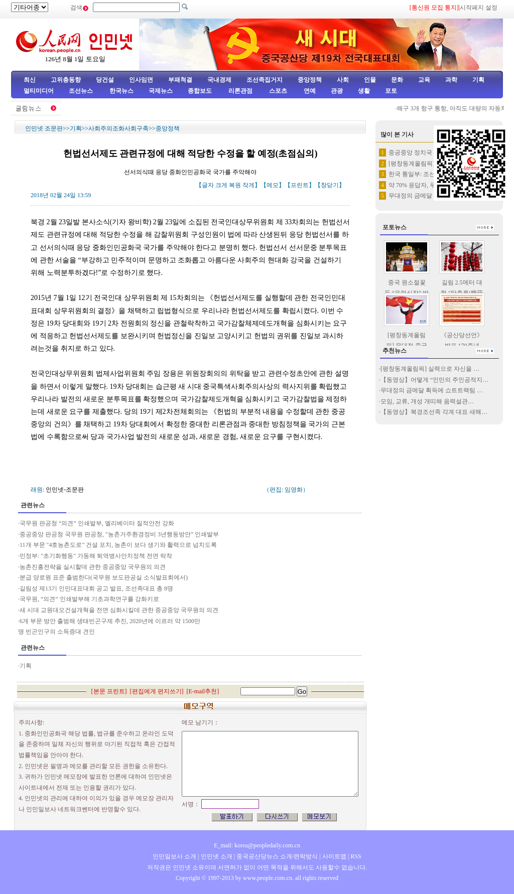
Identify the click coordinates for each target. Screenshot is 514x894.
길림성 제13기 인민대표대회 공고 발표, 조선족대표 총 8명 (96, 588)
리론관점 (240, 90)
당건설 (105, 79)
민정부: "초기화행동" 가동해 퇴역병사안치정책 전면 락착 (96, 555)
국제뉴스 (161, 90)
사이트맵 (334, 856)
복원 (235, 185)
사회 (343, 79)
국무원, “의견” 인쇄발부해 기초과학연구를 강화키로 (89, 599)
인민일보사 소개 (174, 856)
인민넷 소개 (215, 856)
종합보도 (200, 90)
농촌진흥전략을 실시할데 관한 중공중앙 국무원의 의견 (93, 566)
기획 (478, 79)
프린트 (300, 185)
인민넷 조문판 (44, 128)
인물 (370, 79)
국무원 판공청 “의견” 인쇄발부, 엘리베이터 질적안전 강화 (97, 523)
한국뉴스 (121, 90)
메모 (273, 185)
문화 (397, 79)
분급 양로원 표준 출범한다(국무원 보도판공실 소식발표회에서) (104, 577)
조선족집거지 (264, 79)
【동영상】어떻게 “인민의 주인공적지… (434, 379)
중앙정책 (310, 79)
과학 (451, 79)
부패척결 (180, 79)
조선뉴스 (81, 90)
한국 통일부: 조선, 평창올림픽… (431, 174)
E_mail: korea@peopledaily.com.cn (257, 845)
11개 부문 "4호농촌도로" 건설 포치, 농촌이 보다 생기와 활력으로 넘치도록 (118, 544)
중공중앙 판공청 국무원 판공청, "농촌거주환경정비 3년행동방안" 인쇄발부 (119, 534)
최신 (30, 79)
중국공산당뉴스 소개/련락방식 (277, 856)
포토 (391, 90)
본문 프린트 (109, 691)
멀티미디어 (39, 90)
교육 (424, 79)
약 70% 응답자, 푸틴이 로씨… (428, 185)
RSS (355, 856)
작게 (248, 185)
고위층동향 (66, 79)
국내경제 (219, 79)
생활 (364, 90)
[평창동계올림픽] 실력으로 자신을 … (429, 368)
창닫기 (330, 185)
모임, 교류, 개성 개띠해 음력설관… (427, 401)
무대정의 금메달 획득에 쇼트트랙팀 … (431, 390)
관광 (337, 90)
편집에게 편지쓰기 (157, 691)
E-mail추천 (203, 691)
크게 (221, 185)
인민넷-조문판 (65, 489)
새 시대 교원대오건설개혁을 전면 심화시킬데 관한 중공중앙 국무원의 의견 (119, 610)
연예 (309, 90)
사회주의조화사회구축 (118, 128)
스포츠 (277, 90)
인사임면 (141, 79)
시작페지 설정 (478, 7)
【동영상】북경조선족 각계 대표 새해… (433, 411)
